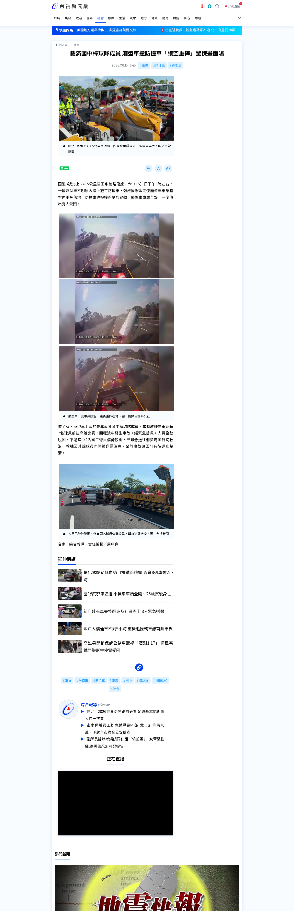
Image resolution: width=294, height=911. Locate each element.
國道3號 (161, 675)
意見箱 (97, 863)
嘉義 (115, 675)
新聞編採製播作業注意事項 (153, 858)
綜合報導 (97, 699)
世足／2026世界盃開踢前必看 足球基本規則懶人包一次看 (133, 710)
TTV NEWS (62, 39)
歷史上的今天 (102, 874)
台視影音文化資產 (64, 858)
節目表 (56, 869)
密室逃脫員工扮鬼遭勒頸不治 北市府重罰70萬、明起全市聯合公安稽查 (133, 723)
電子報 (138, 869)
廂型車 (176, 59)
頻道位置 (58, 863)
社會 (76, 39)
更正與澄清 (100, 858)
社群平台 (58, 874)
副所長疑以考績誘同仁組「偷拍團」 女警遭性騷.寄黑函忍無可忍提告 (133, 736)
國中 (129, 675)
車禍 (145, 59)
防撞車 (160, 59)
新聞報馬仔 (100, 869)
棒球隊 (144, 675)
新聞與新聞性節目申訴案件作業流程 (159, 863)
